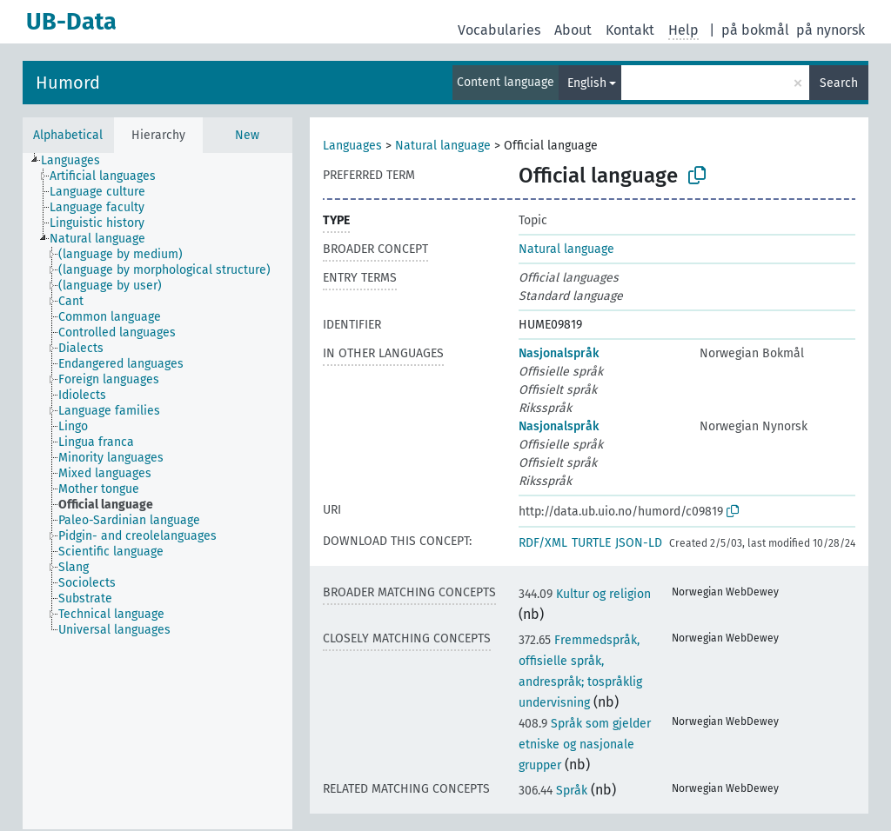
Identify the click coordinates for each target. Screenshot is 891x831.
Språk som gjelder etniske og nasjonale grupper (585, 744)
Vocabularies (499, 30)
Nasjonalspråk (559, 353)
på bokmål (755, 30)
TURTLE (591, 542)
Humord (68, 82)
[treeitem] (78, 161)
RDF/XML (543, 542)
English (586, 83)
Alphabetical (68, 135)
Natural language (443, 145)
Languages (352, 145)
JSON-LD (638, 542)
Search (839, 83)
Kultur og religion (585, 594)
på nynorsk (830, 30)
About (573, 30)
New (247, 135)
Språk (553, 790)
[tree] (157, 491)
